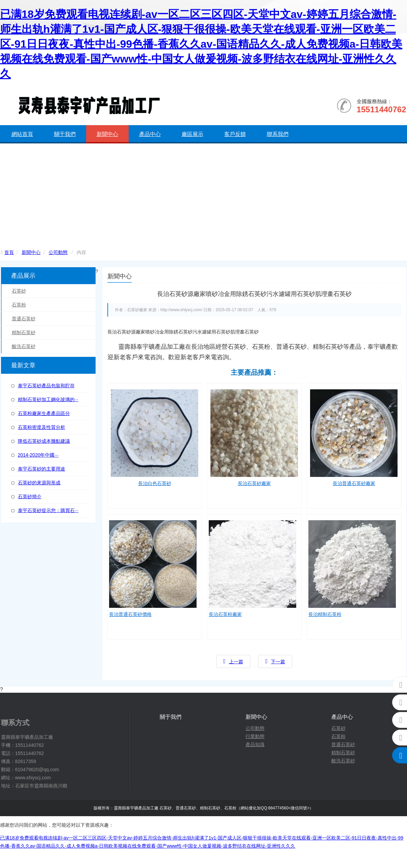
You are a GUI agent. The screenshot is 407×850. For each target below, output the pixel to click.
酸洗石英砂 (23, 346)
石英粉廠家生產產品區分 (44, 413)
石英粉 (19, 304)
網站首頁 (22, 134)
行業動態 (255, 736)
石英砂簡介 (30, 496)
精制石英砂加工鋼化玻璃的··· (48, 399)
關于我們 (65, 134)
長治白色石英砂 (154, 483)
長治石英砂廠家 (254, 483)
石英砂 (19, 291)
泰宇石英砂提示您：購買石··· (48, 510)
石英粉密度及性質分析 (41, 427)
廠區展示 (192, 134)
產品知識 (255, 744)
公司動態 (58, 252)
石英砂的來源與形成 (39, 482)
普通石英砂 (23, 318)
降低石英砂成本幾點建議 (44, 441)
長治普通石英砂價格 (130, 614)
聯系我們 (277, 134)
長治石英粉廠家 (225, 614)
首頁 (9, 252)
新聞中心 (107, 134)
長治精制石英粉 (324, 614)
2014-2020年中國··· (38, 455)
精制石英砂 (23, 332)
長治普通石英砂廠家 (354, 483)
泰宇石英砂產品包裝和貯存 (46, 385)
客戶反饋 (235, 134)
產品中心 (150, 134)
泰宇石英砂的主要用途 (41, 469)
